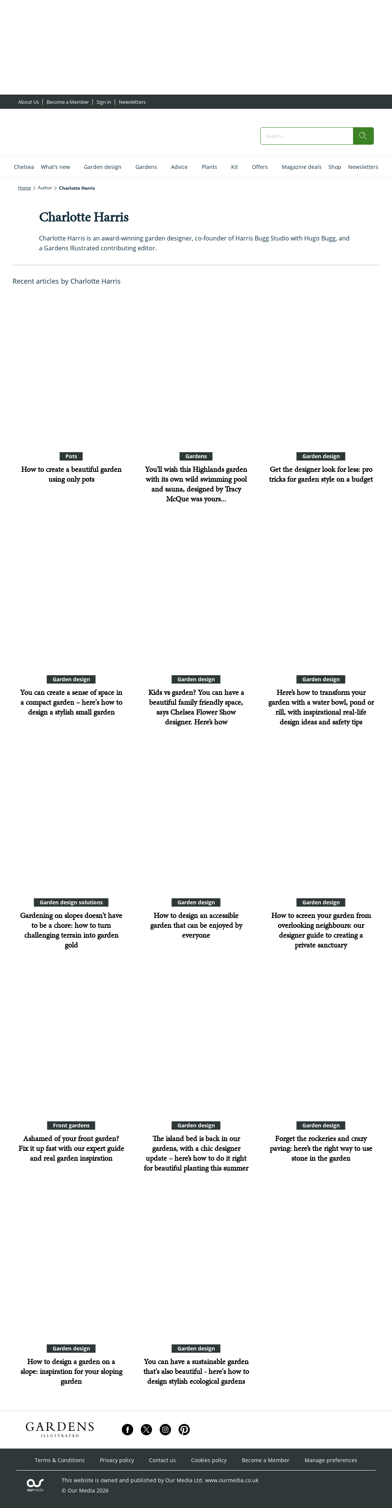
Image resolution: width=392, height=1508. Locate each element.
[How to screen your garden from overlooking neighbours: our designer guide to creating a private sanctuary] (321, 816)
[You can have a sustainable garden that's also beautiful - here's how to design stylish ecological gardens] (196, 1262)
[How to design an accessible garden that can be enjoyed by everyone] (196, 816)
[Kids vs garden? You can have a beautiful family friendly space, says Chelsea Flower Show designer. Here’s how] (196, 593)
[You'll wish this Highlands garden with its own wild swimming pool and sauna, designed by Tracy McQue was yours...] (196, 370)
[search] (363, 136)
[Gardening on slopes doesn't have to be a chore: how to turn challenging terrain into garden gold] (71, 816)
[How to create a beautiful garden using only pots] (71, 370)
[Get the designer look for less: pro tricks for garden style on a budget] (321, 370)
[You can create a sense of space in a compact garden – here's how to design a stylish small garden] (71, 593)
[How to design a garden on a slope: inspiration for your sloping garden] (71, 1262)
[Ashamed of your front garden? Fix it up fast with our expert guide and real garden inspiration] (71, 1039)
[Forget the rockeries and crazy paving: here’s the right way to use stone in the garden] (321, 1039)
